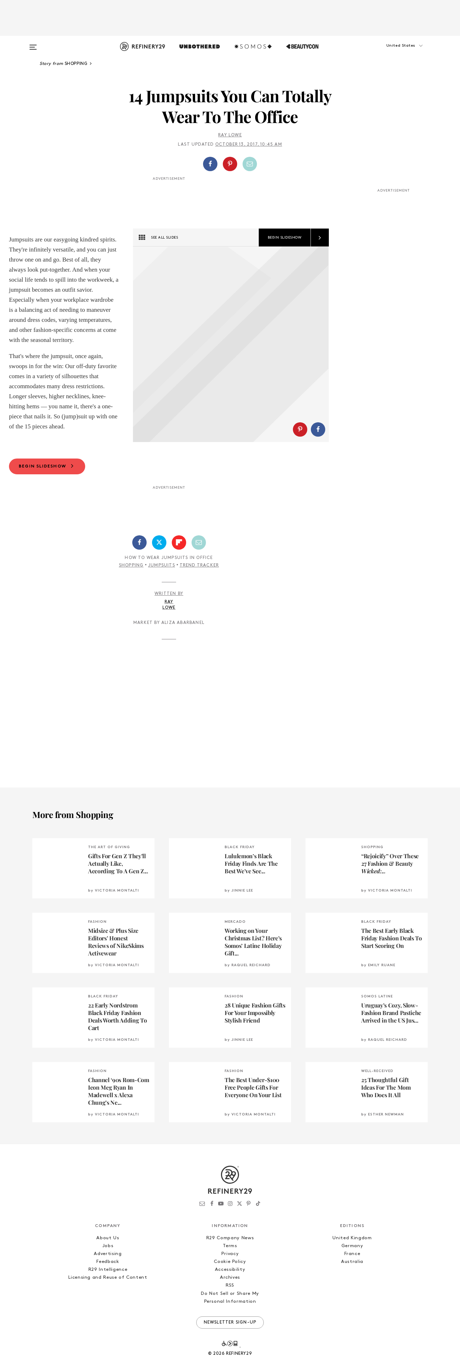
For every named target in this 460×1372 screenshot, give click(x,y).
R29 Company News (230, 1277)
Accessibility (230, 1308)
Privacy (230, 1293)
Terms (230, 1285)
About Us (107, 1277)
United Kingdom (352, 1277)
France (352, 1293)
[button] (391, 52)
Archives (230, 1316)
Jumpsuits (161, 604)
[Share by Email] (250, 164)
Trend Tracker (199, 604)
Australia (352, 1300)
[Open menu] (33, 44)
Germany (352, 1285)
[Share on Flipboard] (179, 581)
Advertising (107, 1293)
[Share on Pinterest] (230, 164)
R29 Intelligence (107, 1308)
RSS (230, 1324)
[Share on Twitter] (159, 581)
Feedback (107, 1300)
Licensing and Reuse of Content (107, 1316)
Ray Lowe (230, 135)
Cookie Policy (230, 1300)
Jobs (108, 1285)
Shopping (131, 604)
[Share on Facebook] (210, 164)
